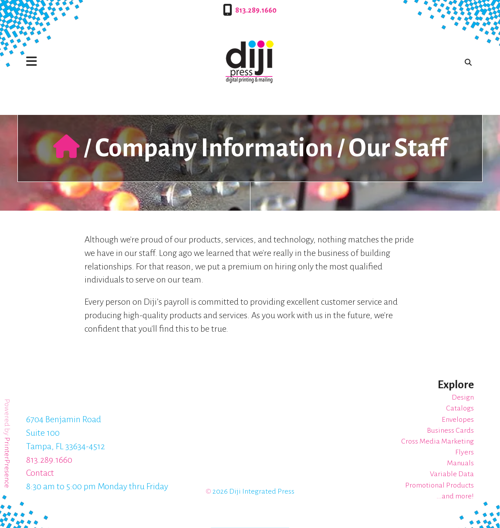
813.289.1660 (256, 10)
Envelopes (458, 420)
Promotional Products (439, 485)
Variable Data (452, 474)
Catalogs (460, 408)
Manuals (460, 463)
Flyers (464, 452)
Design (463, 397)
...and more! (455, 496)
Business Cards (450, 430)
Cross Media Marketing (437, 441)
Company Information (214, 148)
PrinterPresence (7, 462)
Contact (40, 473)
